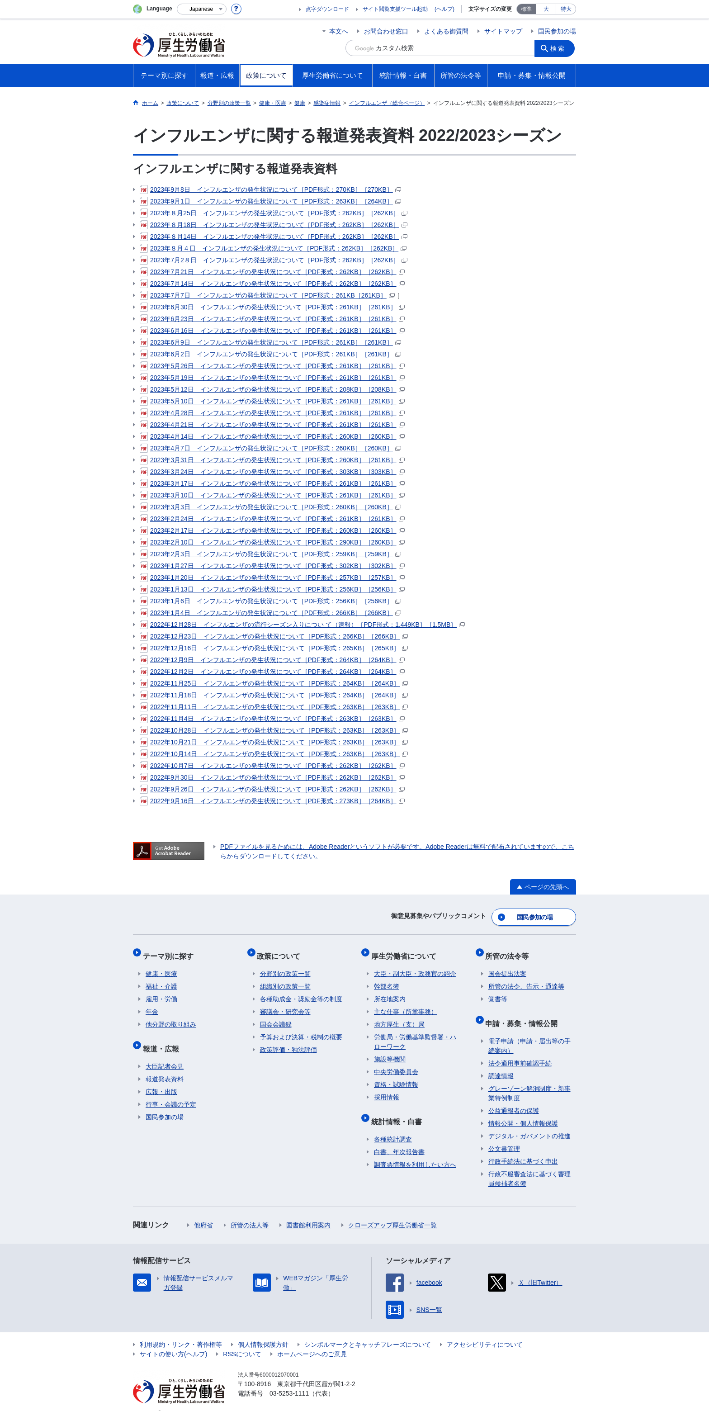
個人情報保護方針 (263, 1330)
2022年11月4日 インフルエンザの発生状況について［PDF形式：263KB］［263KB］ (272, 718)
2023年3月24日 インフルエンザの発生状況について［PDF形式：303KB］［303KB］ (272, 471)
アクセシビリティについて (485, 1330)
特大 (566, 9)
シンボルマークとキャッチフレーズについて (367, 1330)
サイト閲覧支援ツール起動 (395, 9)
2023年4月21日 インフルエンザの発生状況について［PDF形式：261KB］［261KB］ (272, 424)
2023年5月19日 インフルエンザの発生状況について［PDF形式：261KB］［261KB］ (272, 377)
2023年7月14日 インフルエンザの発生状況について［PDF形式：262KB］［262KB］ (272, 283)
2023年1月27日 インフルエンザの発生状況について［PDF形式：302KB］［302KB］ (272, 565)
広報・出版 (161, 1077)
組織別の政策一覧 (285, 978)
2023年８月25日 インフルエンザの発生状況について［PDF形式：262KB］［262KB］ (273, 213)
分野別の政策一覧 (285, 965)
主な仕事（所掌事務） (405, 1003)
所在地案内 (390, 990)
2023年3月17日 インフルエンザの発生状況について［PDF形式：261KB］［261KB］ (272, 483)
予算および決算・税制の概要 (301, 1028)
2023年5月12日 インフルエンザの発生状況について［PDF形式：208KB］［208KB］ (272, 389)
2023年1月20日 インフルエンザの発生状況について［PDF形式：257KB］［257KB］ (272, 577)
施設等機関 (390, 1051)
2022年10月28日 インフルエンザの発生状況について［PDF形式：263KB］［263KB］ (274, 730)
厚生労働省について (406, 950)
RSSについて (242, 1340)
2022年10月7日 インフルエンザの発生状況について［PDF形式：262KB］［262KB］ (272, 765)
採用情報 (386, 1089)
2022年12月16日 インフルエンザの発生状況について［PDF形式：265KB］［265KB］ (274, 648)
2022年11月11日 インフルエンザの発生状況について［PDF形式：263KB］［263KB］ (274, 706)
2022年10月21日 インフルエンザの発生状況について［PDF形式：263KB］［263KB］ (274, 742)
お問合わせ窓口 (386, 31)
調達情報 (501, 1061)
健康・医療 (161, 965)
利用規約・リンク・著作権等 (181, 1330)
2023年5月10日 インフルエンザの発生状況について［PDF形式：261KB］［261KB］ (272, 401)
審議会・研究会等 (285, 1003)
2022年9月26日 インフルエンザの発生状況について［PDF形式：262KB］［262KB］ (272, 789)
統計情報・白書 (399, 1110)
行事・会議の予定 (171, 1090)
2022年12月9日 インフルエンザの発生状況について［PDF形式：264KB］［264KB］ (272, 659)
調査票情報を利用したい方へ (415, 1150)
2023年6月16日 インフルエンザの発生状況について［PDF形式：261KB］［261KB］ (272, 330)
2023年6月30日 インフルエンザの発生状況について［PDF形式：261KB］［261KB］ (272, 307)
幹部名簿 (386, 978)
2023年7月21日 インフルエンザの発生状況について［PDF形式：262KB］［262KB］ (272, 271)
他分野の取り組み (171, 1016)
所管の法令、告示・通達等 (526, 978)
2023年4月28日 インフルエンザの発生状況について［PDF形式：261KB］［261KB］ (272, 412)
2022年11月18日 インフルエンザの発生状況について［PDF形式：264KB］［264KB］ (274, 695)
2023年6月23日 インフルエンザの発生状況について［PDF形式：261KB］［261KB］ (272, 318)
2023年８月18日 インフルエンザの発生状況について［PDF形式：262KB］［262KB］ (273, 224)
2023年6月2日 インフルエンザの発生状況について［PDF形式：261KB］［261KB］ (270, 354)
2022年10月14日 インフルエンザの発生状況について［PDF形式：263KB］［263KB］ (274, 753)
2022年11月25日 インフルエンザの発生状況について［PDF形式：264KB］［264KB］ (274, 683)
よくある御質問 (446, 31)
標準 (526, 9)
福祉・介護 (161, 978)
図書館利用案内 (308, 1211)
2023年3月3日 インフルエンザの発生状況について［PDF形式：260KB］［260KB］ (270, 506)
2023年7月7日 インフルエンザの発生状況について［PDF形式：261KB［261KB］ (267, 295)
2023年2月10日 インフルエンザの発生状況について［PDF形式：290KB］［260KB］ (272, 542)
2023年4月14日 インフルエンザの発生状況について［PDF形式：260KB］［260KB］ (272, 436)
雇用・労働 (161, 990)
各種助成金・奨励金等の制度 (301, 990)
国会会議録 (276, 1016)
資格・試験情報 (396, 1076)
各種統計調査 (393, 1125)
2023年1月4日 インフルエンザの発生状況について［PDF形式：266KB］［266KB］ (270, 612)
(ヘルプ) (444, 9)
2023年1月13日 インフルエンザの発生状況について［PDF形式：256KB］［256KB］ (272, 589)
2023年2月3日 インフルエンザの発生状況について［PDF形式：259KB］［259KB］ (270, 554)
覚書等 (497, 990)
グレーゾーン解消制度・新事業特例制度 (529, 1079)
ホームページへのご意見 (312, 1340)
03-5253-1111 (289, 1379)
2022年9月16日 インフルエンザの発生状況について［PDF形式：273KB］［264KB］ (272, 800)
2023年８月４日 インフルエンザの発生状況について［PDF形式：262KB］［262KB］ (273, 248)
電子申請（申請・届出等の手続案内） (529, 1031)
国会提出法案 (507, 965)
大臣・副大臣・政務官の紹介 (415, 965)
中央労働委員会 (396, 1063)
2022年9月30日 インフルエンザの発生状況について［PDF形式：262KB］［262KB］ (272, 777)
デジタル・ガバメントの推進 (529, 1122)
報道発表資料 (165, 1065)
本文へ (338, 31)
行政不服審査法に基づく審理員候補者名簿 (529, 1164)
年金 (152, 1003)
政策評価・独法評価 (288, 1041)
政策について (281, 950)
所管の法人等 (250, 1211)
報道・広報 (164, 1037)
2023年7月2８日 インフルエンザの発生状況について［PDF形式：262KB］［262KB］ (273, 260)
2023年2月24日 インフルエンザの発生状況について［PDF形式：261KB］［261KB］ (272, 518)
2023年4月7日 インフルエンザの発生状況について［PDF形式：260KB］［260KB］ (270, 448)
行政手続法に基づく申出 (523, 1147)
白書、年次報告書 (399, 1137)
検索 (559, 48)
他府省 (203, 1211)
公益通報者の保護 (513, 1096)
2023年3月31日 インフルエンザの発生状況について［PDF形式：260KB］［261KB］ (272, 459)
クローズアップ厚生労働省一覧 (392, 1211)
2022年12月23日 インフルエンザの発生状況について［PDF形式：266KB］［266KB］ (274, 636)
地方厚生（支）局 (399, 1016)
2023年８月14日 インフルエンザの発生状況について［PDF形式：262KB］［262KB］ (273, 236)
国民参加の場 (557, 31)
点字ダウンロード (327, 9)
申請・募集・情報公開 (524, 1012)
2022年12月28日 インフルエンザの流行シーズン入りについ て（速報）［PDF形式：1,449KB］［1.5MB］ (302, 624)
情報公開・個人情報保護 (523, 1109)
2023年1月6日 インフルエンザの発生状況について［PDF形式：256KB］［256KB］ (270, 601)
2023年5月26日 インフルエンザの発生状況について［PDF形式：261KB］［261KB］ (272, 365)
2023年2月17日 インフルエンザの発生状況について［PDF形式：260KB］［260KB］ (272, 530)
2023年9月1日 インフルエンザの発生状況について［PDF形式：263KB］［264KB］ (270, 201)
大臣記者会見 (165, 1052)
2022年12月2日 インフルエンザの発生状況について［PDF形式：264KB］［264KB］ (272, 671)
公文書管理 (504, 1134)
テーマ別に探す (171, 950)
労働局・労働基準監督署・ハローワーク (415, 1033)
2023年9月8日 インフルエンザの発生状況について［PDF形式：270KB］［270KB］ (270, 189)
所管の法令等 (510, 950)
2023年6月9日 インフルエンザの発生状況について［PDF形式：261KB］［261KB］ (270, 342)
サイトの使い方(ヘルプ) (173, 1340)
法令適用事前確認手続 (520, 1049)
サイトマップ (503, 31)
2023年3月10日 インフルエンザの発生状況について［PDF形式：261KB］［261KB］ (272, 495)
